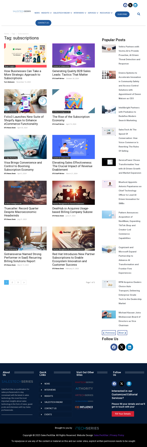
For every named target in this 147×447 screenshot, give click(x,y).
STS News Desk (10, 128)
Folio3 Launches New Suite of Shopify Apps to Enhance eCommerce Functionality (24, 120)
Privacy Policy (117, 435)
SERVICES (93, 13)
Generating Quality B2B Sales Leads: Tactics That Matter (71, 72)
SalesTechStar (101, 435)
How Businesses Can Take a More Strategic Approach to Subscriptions (22, 74)
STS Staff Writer (58, 78)
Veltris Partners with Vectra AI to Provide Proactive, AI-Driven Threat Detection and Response (129, 55)
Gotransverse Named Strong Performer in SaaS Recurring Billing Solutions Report (22, 257)
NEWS (37, 13)
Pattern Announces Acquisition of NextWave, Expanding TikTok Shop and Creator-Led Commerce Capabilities (129, 225)
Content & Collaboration (61, 66)
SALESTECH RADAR (62, 13)
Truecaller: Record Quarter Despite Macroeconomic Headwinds (21, 212)
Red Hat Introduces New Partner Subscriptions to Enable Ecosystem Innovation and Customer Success (73, 259)
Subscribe (122, 14)
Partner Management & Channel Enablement (68, 204)
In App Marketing (11, 158)
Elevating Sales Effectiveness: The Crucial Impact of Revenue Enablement (72, 166)
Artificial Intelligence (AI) (61, 112)
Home (6, 33)
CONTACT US (43, 23)
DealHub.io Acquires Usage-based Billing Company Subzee (72, 210)
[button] (138, 13)
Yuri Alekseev (9, 82)
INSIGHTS (46, 13)
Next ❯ (122, 332)
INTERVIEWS (80, 13)
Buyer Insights (10, 66)
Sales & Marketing (11, 112)
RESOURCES (106, 13)
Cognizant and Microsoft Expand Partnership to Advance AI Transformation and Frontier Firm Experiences (129, 260)
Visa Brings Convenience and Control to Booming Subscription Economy (23, 166)
